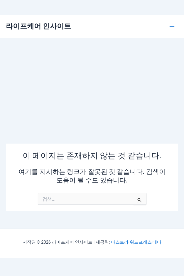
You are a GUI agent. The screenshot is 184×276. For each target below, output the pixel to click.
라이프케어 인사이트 (38, 26)
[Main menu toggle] (172, 26)
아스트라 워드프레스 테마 (136, 242)
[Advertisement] (92, 82)
